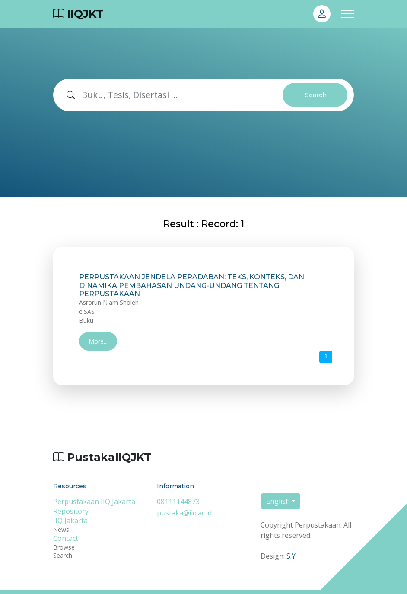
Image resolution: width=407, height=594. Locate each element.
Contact (65, 538)
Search (316, 95)
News (61, 529)
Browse (64, 547)
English (278, 501)
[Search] (182, 95)
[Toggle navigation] (347, 14)
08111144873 (178, 501)
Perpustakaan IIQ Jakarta (94, 501)
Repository (71, 511)
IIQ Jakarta (70, 520)
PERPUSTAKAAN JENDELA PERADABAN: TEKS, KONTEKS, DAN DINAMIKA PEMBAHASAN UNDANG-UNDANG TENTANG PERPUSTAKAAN (191, 285)
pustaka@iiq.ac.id (184, 513)
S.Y (291, 556)
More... (98, 341)
